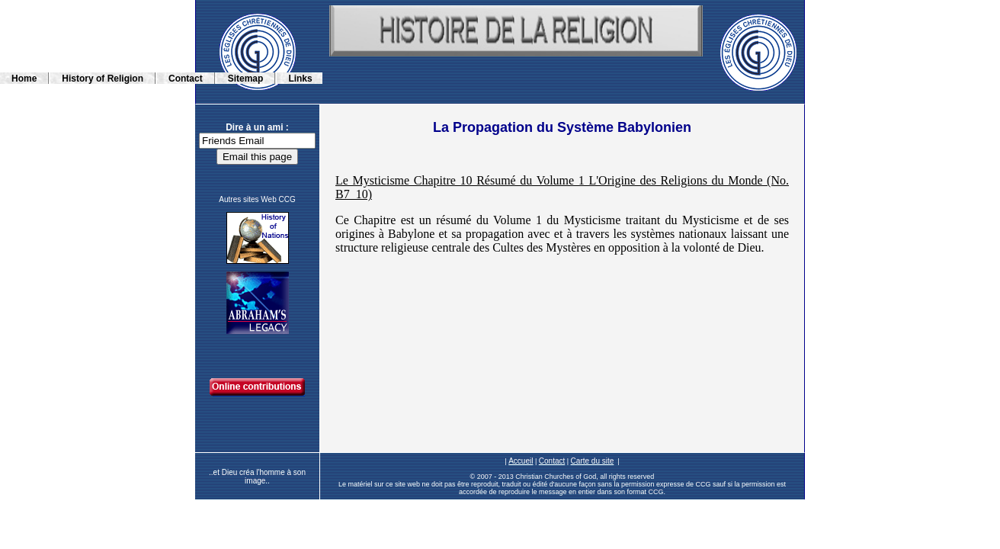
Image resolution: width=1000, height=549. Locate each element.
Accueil (520, 461)
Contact (552, 461)
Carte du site (592, 461)
